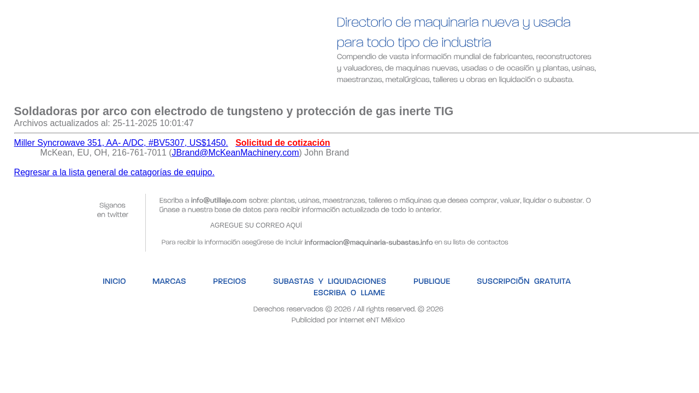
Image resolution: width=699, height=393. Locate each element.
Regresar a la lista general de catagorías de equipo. (114, 172)
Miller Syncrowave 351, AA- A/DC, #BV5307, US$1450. (121, 142)
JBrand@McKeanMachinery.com (235, 152)
